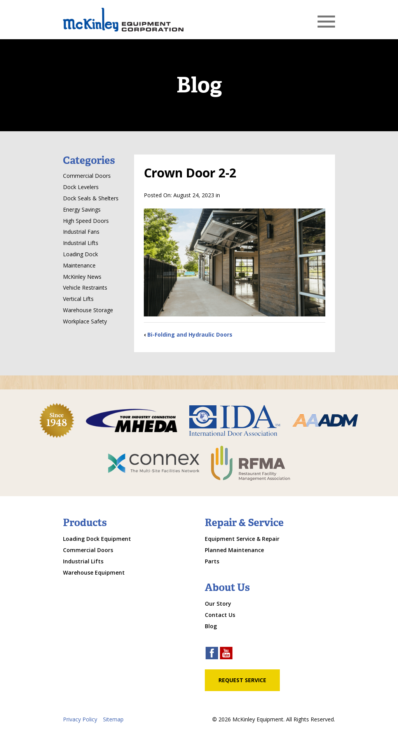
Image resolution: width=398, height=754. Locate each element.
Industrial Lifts (80, 243)
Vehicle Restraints (85, 287)
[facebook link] (212, 654)
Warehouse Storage (88, 310)
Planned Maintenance (234, 550)
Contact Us (220, 614)
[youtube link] (226, 654)
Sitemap (113, 719)
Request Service (242, 680)
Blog (211, 626)
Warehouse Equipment (94, 572)
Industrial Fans (81, 231)
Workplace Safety (85, 321)
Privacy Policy (80, 719)
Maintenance (79, 265)
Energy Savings (82, 209)
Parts (212, 561)
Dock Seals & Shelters (91, 198)
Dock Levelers (81, 187)
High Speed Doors (86, 220)
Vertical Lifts (78, 298)
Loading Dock (80, 254)
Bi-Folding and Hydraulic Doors (189, 334)
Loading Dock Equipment (97, 538)
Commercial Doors (87, 175)
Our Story (218, 603)
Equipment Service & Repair (242, 538)
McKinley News (82, 276)
